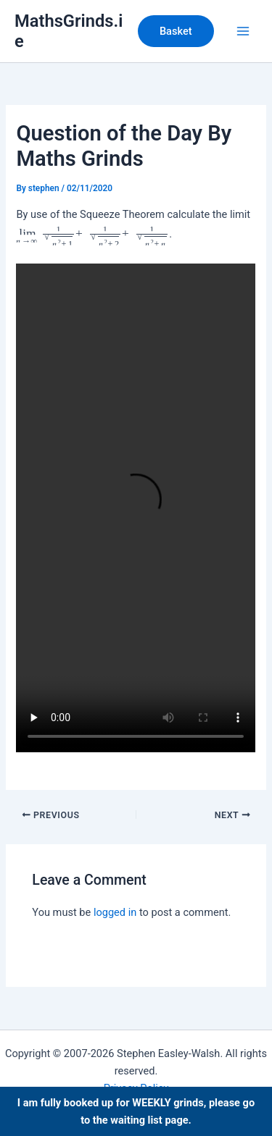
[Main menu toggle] (242, 31)
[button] (176, 31)
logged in (115, 912)
